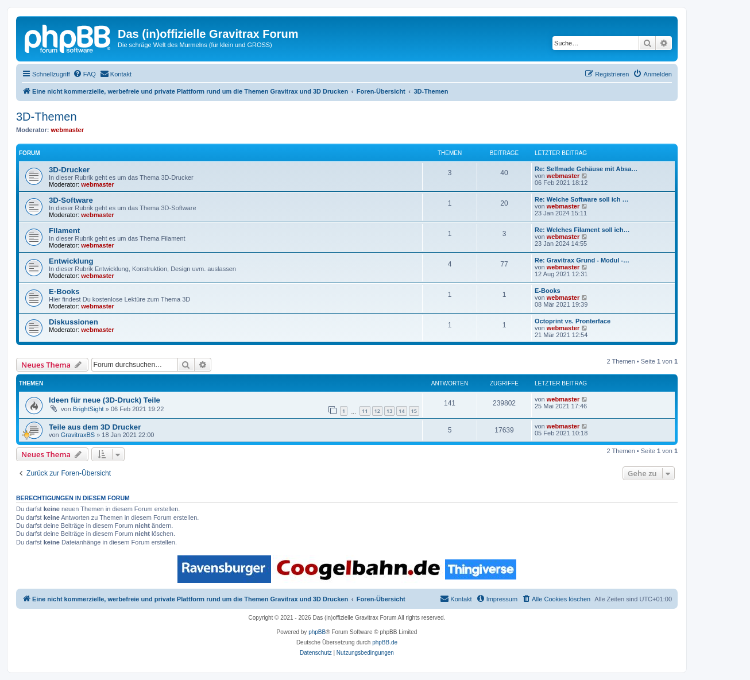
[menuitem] (84, 74)
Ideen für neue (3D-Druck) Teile (104, 400)
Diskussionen (73, 322)
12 (377, 411)
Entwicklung (71, 261)
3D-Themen (46, 116)
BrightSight (88, 408)
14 (401, 411)
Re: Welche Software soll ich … (582, 199)
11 (365, 411)
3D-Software (71, 200)
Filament (64, 230)
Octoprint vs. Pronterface (572, 321)
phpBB (317, 632)
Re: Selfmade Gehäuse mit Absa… (586, 168)
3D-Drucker (69, 169)
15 (414, 411)
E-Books (64, 291)
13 (389, 411)
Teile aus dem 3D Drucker (95, 427)
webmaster (67, 129)
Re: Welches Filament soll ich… (582, 229)
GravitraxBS (78, 434)
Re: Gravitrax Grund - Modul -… (582, 260)
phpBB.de (384, 642)
